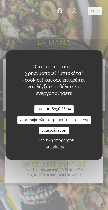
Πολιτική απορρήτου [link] (56, 140)
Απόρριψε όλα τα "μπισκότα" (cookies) (54, 119)
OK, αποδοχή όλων (54, 108)
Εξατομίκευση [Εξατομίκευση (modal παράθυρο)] (54, 130)
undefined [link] (55, 146)
